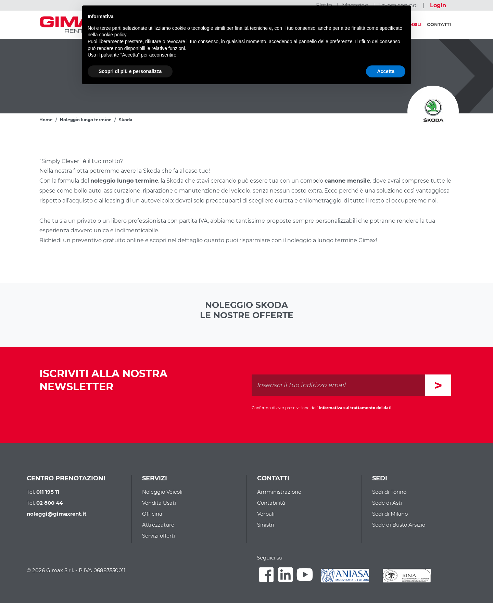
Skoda (125, 119)
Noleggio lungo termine (86, 119)
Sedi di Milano (390, 513)
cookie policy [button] (112, 34)
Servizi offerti (158, 535)
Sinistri (265, 524)
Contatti (439, 24)
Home (46, 119)
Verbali (266, 513)
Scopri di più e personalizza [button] (130, 71)
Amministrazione (279, 492)
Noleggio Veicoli (162, 492)
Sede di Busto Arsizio (398, 524)
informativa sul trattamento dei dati (355, 407)
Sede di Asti (387, 503)
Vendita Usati (159, 503)
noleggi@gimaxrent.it (57, 513)
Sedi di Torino (389, 492)
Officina (152, 513)
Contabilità (271, 503)
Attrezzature (158, 524)
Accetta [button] (385, 71)
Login (438, 5)
